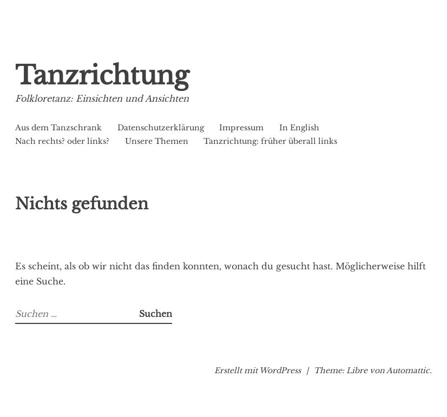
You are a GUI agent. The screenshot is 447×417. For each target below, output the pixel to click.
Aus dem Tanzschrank (58, 128)
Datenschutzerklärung (160, 128)
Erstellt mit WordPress (257, 370)
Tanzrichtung (102, 75)
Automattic (408, 370)
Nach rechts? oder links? (62, 141)
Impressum (241, 128)
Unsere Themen (156, 141)
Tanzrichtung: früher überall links (270, 141)
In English (299, 128)
